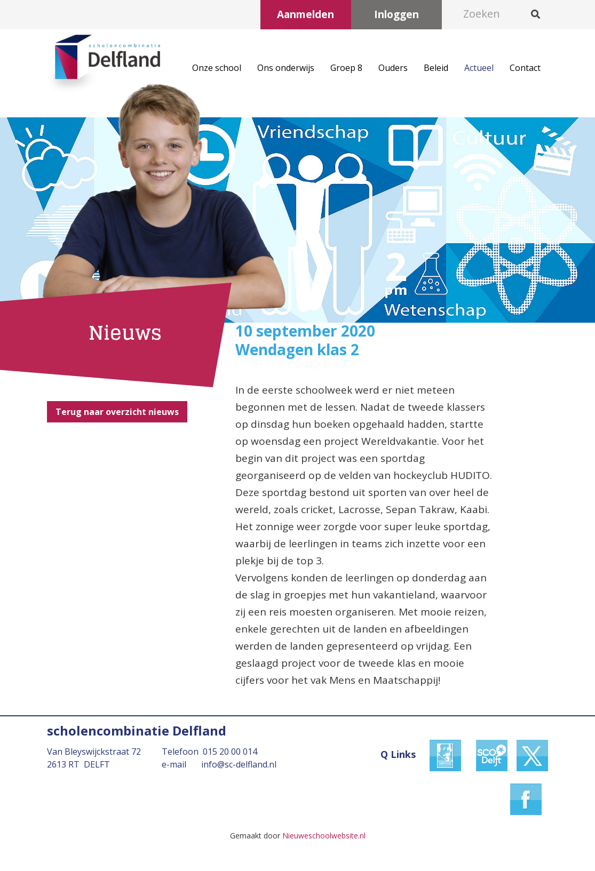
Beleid (436, 68)
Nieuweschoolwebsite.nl (324, 835)
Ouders (393, 68)
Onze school (216, 68)
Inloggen (396, 14)
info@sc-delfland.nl (238, 764)
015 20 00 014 (230, 751)
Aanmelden (305, 14)
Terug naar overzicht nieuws (117, 412)
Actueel (479, 68)
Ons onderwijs (285, 68)
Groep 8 (346, 68)
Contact (525, 68)
